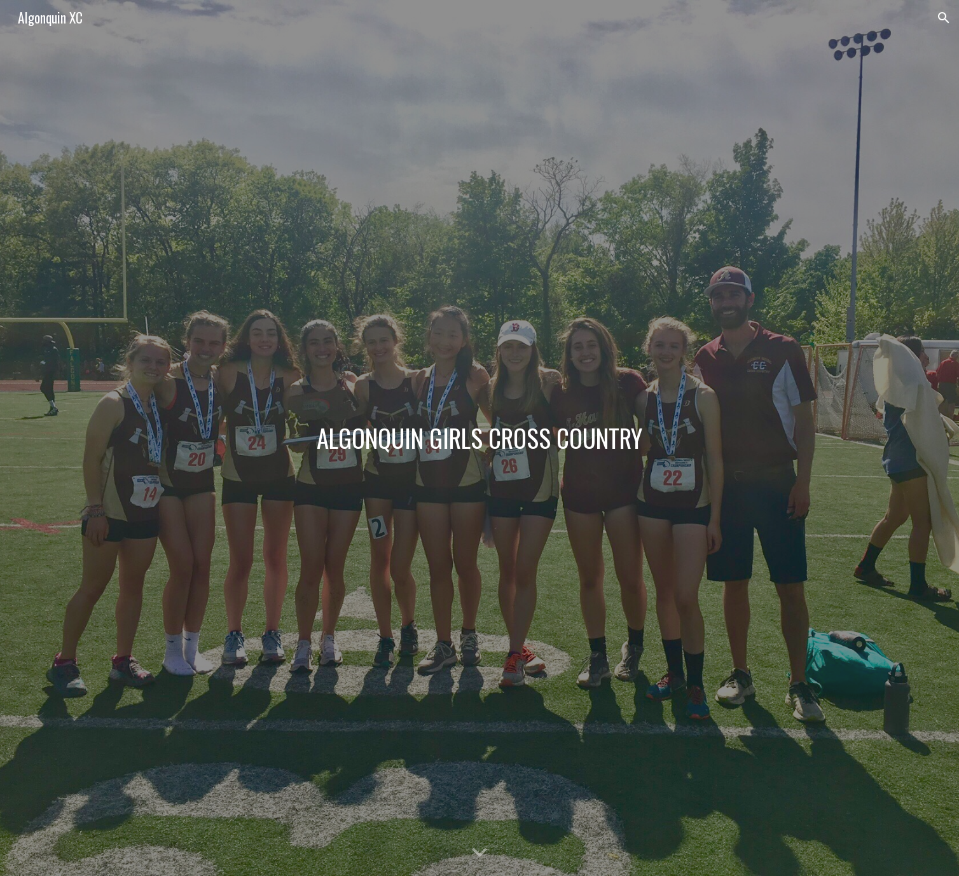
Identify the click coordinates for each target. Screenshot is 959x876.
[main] (479, 438)
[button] (943, 18)
